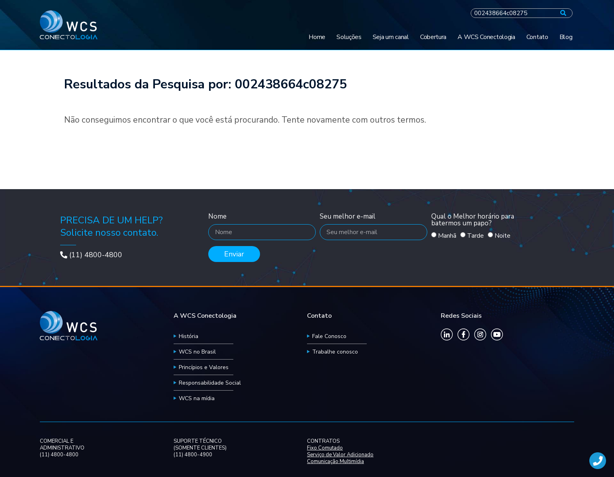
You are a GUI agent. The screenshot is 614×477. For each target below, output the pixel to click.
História (188, 336)
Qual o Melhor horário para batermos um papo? (472, 220)
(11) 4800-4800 (95, 254)
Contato (537, 37)
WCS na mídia (197, 398)
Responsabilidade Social (210, 383)
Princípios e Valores (204, 367)
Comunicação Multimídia (335, 461)
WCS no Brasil (197, 352)
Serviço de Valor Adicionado (340, 455)
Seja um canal (391, 37)
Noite (502, 235)
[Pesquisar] (563, 13)
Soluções (349, 37)
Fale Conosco (329, 336)
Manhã (447, 235)
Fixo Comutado (325, 448)
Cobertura (433, 37)
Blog (566, 37)
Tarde (475, 235)
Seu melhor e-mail (347, 217)
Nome (217, 217)
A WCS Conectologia (486, 37)
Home (317, 37)
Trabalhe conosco (335, 352)
